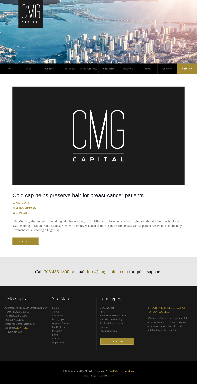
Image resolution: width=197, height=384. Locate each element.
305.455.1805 (16, 319)
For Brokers (58, 326)
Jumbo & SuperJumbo (111, 323)
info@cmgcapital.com (107, 271)
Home (55, 307)
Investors (57, 330)
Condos (104, 326)
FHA (102, 311)
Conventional (107, 307)
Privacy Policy (112, 371)
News (55, 334)
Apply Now (58, 342)
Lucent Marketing (106, 376)
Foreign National (108, 330)
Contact (56, 338)
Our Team (57, 315)
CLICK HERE (21, 327)
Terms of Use (127, 371)
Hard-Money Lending (111, 319)
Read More (25, 241)
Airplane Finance (61, 323)
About (55, 311)
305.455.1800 (56, 271)
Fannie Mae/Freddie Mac (113, 315)
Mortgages (58, 319)
